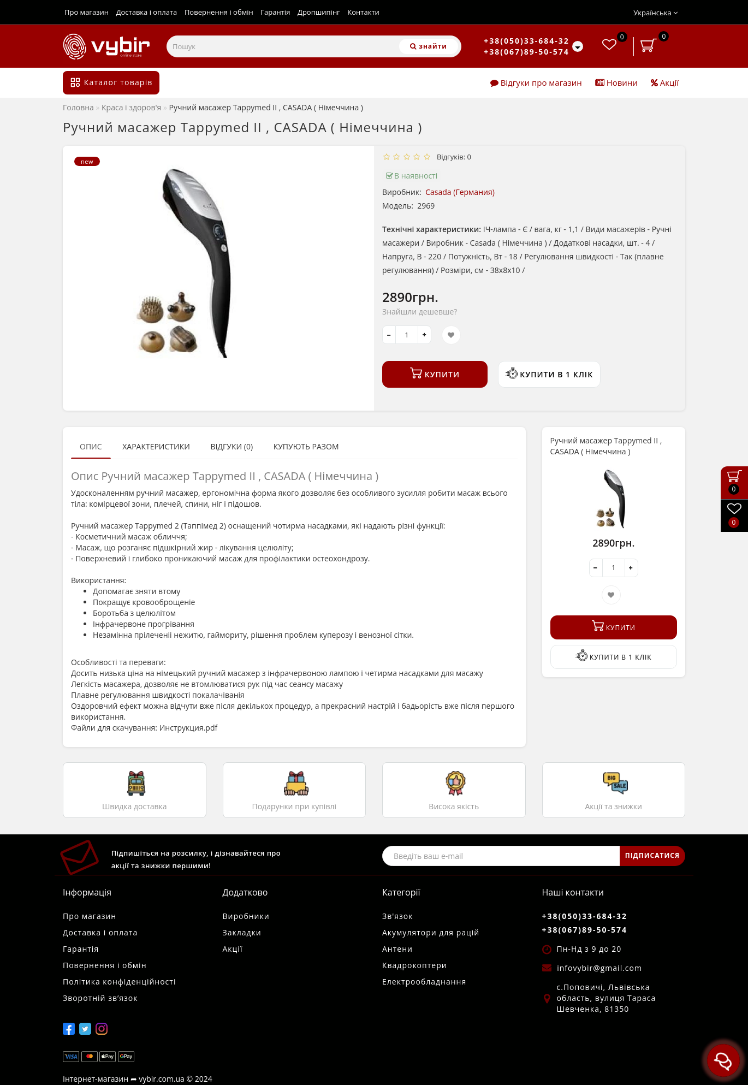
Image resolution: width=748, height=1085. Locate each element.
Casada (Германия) (460, 192)
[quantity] (407, 334)
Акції (665, 82)
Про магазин (86, 12)
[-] (389, 334)
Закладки (242, 932)
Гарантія (275, 12)
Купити (435, 373)
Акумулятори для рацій (430, 932)
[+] (424, 334)
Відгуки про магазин (536, 82)
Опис (91, 446)
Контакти (363, 12)
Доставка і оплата (146, 12)
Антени (397, 949)
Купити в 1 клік (549, 373)
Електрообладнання (424, 981)
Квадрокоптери (414, 965)
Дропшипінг (319, 12)
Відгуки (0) (231, 446)
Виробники (246, 916)
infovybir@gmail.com (599, 968)
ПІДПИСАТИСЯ (652, 855)
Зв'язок (397, 916)
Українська (655, 12)
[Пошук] (428, 46)
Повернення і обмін (219, 12)
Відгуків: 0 (452, 157)
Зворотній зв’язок (100, 998)
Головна (78, 107)
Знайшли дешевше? (419, 311)
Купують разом (306, 446)
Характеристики (156, 446)
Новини (616, 82)
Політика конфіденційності (119, 981)
